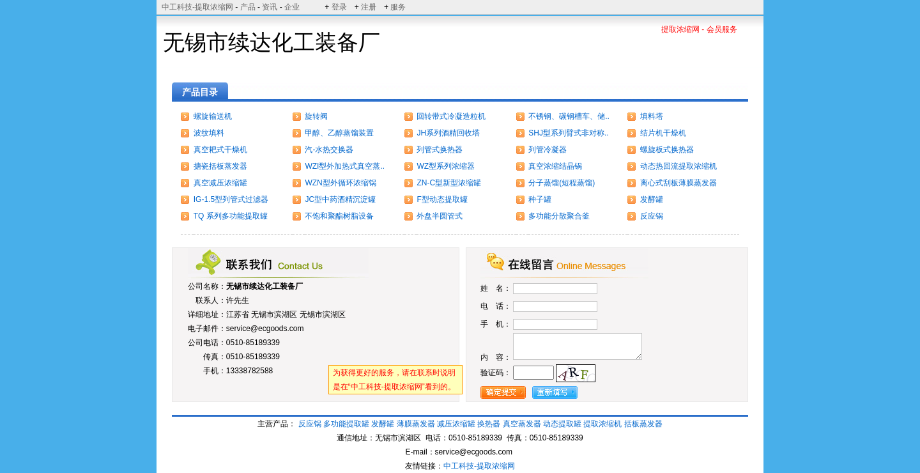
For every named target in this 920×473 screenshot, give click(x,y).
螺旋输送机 (213, 116)
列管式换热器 (440, 149)
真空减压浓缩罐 (220, 182)
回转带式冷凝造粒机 (451, 116)
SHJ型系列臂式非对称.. (568, 132)
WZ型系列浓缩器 (446, 166)
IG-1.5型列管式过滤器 (231, 199)
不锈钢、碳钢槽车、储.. (569, 116)
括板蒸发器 (643, 423)
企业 (292, 7)
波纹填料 (209, 132)
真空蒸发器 (522, 423)
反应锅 (651, 216)
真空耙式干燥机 (220, 149)
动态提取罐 (563, 423)
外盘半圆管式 (440, 216)
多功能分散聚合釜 (559, 216)
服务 (398, 7)
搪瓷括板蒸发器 (220, 166)
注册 (368, 7)
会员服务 (722, 29)
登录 (339, 7)
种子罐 (539, 199)
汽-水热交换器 (329, 149)
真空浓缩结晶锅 (555, 166)
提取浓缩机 (602, 423)
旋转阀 (316, 116)
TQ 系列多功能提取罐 (231, 216)
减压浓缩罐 (456, 423)
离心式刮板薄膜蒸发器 (678, 182)
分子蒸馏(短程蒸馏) (561, 182)
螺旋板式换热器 (667, 149)
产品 (248, 7)
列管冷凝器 (547, 149)
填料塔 (651, 116)
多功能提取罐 (346, 423)
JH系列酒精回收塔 (448, 132)
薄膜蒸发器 (416, 423)
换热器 (488, 423)
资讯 (269, 7)
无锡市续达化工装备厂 (264, 286)
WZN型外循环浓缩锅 (340, 182)
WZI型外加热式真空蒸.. (345, 166)
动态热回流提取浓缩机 (678, 166)
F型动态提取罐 (442, 199)
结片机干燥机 (663, 132)
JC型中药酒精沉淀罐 (340, 199)
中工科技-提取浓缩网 (197, 7)
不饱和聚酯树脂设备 (339, 216)
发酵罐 (651, 199)
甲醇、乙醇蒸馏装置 (339, 132)
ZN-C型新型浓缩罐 (449, 182)
